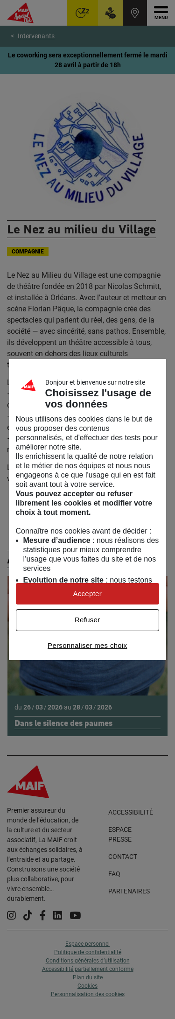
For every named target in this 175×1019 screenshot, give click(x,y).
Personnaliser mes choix (87, 645)
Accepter (87, 593)
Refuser (87, 620)
